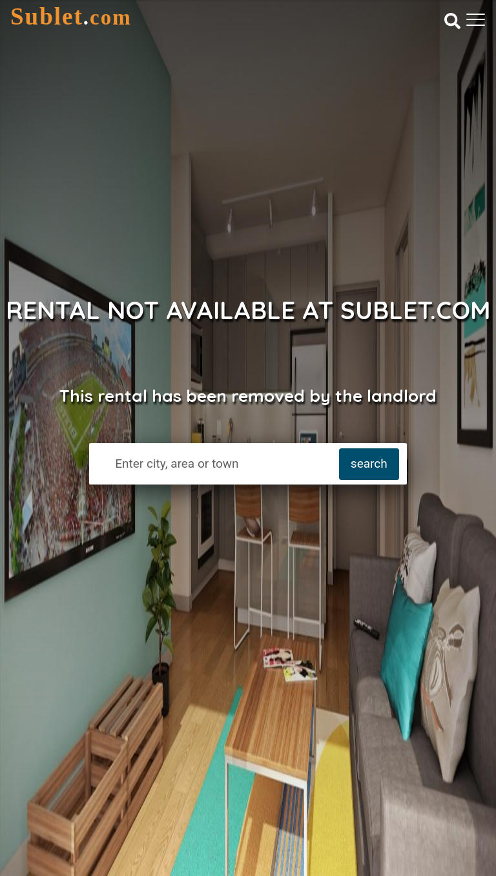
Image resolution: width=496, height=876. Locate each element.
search (369, 463)
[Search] (452, 20)
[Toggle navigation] (476, 19)
